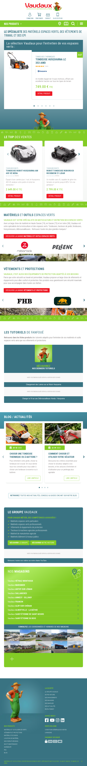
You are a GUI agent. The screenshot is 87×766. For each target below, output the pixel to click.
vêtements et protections (13, 732)
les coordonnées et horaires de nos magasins (43, 627)
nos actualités (50, 706)
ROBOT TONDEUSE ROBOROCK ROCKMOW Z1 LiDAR (60, 172)
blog (5, 753)
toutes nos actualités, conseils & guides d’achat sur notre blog (43, 495)
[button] (34, 106)
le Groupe (19, 543)
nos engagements (51, 697)
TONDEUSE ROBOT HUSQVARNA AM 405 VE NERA (22, 172)
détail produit (43, 93)
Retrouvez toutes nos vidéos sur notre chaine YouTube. (27, 561)
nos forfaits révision (11, 741)
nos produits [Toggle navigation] (11, 23)
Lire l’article (33, 478)
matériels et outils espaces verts (15, 730)
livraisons (48, 732)
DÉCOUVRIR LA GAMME (30, 236)
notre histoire (43, 543)
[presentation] (8, 154)
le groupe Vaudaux (51, 692)
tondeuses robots (12, 168)
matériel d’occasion (11, 735)
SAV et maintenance (10, 744)
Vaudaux (20, 581)
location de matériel (11, 738)
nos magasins (49, 700)
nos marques (49, 703)
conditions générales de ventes (56, 730)
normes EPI (7, 747)
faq (5, 750)
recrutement (49, 709)
